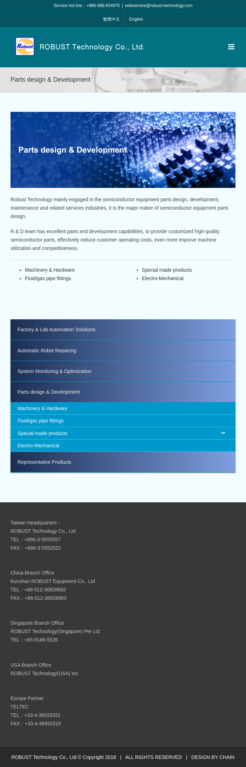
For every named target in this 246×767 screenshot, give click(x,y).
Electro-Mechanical (163, 278)
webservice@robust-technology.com (159, 5)
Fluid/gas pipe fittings (48, 278)
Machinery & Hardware (50, 270)
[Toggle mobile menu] (231, 46)
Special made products (167, 270)
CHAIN (227, 757)
